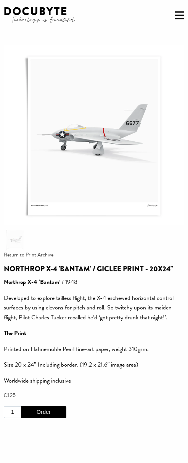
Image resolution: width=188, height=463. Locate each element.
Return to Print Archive (28, 255)
